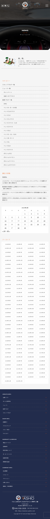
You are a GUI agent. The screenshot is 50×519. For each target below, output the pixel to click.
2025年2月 (30, 256)
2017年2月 (30, 352)
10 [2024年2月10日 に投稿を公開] (38, 217)
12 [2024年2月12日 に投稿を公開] (5, 221)
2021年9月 (42, 296)
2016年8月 (8, 361)
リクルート (5, 474)
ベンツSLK (7, 146)
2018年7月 (19, 336)
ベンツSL (6, 142)
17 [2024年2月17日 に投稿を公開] (38, 221)
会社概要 (5, 471)
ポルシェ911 (8, 153)
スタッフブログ (7, 412)
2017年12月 (8, 344)
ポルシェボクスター (10, 165)
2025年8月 (8, 252)
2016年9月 (42, 357)
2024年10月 (31, 260)
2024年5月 (42, 264)
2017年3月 (19, 352)
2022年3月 (19, 292)
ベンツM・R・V (9, 138)
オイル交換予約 (7, 401)
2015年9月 (42, 369)
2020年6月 (30, 312)
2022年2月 (30, 292)
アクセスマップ (6, 425)
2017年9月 (42, 344)
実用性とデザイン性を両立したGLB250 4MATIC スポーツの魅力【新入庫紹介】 (24, 199)
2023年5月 (42, 276)
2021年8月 (8, 300)
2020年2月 (30, 316)
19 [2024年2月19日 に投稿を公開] (5, 224)
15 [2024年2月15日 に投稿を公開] (25, 221)
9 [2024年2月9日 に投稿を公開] (31, 217)
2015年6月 (30, 373)
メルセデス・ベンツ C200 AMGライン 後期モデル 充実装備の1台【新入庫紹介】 (24, 193)
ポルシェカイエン (9, 157)
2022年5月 (42, 288)
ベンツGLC (7, 130)
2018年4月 (8, 340)
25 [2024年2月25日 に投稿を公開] (44, 224)
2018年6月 (30, 336)
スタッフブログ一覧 (8, 84)
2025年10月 (31, 248)
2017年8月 (8, 348)
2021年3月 (19, 304)
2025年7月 (19, 252)
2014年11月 (19, 381)
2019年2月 (30, 328)
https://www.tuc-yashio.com (26, 511)
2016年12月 (8, 357)
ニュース (5, 405)
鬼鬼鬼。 (5, 177)
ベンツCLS (7, 115)
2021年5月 (42, 300)
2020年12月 (8, 308)
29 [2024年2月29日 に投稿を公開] (25, 228)
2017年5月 (42, 348)
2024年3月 (19, 268)
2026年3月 (19, 244)
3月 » (8, 231)
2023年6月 (30, 276)
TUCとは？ (5, 433)
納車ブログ (5, 409)
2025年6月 (30, 252)
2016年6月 (30, 361)
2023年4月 (8, 280)
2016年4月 (8, 365)
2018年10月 (31, 332)
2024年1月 (42, 268)
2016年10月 (31, 357)
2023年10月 (31, 272)
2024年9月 (42, 260)
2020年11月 (19, 308)
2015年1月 (42, 377)
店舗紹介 (5, 422)
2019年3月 (19, 328)
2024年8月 (8, 264)
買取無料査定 (6, 461)
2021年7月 (19, 300)
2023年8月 (8, 276)
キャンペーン (8, 92)
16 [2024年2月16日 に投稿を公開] (31, 221)
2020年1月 (42, 316)
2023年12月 (8, 272)
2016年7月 (19, 361)
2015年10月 (31, 369)
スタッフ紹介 (6, 429)
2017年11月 (19, 344)
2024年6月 (30, 264)
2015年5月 (42, 373)
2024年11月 (19, 260)
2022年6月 (30, 288)
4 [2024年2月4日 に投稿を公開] (44, 214)
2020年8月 (8, 312)
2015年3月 (19, 377)
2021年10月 (31, 296)
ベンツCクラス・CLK (10, 123)
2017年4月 (8, 352)
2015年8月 (8, 373)
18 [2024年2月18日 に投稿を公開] (44, 221)
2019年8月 (8, 324)
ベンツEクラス (8, 127)
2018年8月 (8, 336)
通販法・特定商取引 (8, 486)
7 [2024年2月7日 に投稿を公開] (18, 217)
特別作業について (7, 450)
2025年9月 (42, 248)
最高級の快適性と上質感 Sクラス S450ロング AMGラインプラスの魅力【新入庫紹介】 (24, 187)
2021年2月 (30, 304)
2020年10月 (31, 308)
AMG (5, 104)
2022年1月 (42, 292)
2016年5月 (42, 361)
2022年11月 (19, 284)
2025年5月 (42, 252)
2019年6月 (30, 324)
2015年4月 (8, 377)
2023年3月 (19, 280)
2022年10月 (31, 284)
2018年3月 (19, 340)
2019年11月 (19, 320)
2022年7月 (19, 288)
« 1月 (3, 231)
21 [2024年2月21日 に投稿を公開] (18, 224)
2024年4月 (8, 268)
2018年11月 (19, 332)
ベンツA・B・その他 (10, 107)
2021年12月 (8, 296)
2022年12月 (8, 284)
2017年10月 (31, 344)
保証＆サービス (7, 442)
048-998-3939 (8, 6)
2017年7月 (19, 348)
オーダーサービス (7, 454)
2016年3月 (19, 365)
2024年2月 (30, 268)
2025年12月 (8, 248)
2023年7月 (19, 276)
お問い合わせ (6, 482)
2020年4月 (8, 316)
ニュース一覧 (6, 88)
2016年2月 (30, 365)
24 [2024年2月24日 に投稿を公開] (38, 224)
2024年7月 (19, 264)
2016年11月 (19, 357)
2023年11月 (19, 272)
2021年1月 (42, 304)
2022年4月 (8, 292)
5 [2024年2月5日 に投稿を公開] (5, 217)
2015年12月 (8, 369)
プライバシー (6, 478)
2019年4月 (8, 328)
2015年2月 (30, 377)
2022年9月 (42, 284)
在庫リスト (2, 6)
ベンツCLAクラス (9, 111)
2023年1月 (42, 280)
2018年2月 (30, 340)
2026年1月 (42, 244)
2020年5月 (42, 312)
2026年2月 (30, 244)
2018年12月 (8, 332)
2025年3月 (19, 256)
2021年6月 (30, 300)
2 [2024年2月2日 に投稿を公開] (31, 214)
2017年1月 (42, 352)
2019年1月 (42, 328)
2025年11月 (19, 248)
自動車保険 (5, 458)
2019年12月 (8, 320)
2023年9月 (42, 272)
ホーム (22, 34)
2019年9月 (42, 320)
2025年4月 (8, 256)
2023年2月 (30, 280)
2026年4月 (8, 244)
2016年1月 (42, 365)
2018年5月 (42, 336)
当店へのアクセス (9, 96)
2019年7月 (19, 324)
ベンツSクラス (8, 150)
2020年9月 (42, 308)
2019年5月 (42, 324)
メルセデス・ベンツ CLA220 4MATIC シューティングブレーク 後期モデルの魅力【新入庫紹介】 (24, 182)
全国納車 (5, 446)
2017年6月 (30, 348)
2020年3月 (19, 316)
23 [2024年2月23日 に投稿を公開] (31, 224)
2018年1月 (42, 340)
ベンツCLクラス (9, 119)
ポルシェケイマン (9, 161)
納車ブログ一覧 (7, 100)
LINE (5, 6)
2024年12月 (8, 260)
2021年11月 (19, 296)
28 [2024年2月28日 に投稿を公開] (18, 228)
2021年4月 (8, 304)
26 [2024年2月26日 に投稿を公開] (5, 228)
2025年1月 (42, 256)
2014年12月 (8, 381)
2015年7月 (19, 373)
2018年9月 (42, 332)
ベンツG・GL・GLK (10, 134)
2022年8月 (8, 288)
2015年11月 (19, 369)
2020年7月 (19, 312)
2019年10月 (31, 320)
